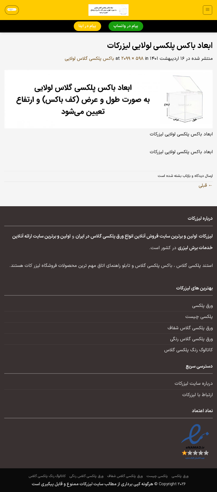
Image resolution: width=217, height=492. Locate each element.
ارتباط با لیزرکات (197, 395)
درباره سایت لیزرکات (194, 383)
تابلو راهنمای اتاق (113, 265)
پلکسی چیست (199, 316)
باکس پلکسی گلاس (153, 265)
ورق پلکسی (202, 305)
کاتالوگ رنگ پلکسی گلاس (188, 350)
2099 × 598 (132, 58)
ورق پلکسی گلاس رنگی (191, 339)
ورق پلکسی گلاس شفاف (190, 328)
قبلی (206, 185)
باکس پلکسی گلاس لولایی (89, 58)
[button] (207, 10)
